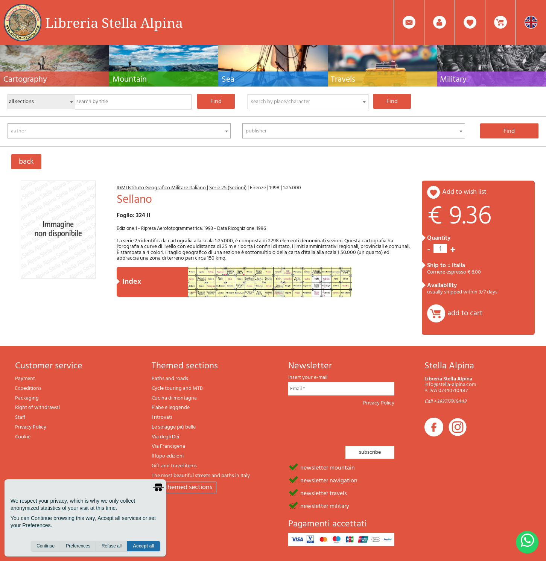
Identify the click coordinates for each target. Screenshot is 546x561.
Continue (46, 546)
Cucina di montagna (174, 398)
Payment (25, 379)
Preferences (78, 546)
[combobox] (308, 101)
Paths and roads (170, 379)
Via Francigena (168, 446)
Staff (20, 417)
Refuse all (112, 546)
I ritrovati (162, 417)
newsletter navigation (328, 480)
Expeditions (28, 388)
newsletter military (324, 506)
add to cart (464, 313)
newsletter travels (323, 493)
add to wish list (464, 192)
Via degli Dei (165, 437)
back (26, 162)
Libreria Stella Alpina (114, 23)
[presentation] (345, 423)
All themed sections (184, 487)
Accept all (143, 546)
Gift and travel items (174, 466)
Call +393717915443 (445, 401)
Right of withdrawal (37, 408)
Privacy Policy (30, 427)
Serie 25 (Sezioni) (227, 188)
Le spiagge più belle (174, 427)
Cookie (22, 437)
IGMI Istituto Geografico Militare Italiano (162, 188)
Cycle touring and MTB (177, 388)
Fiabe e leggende (171, 408)
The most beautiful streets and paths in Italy (201, 476)
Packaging (27, 398)
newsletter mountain (327, 467)
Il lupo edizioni (168, 456)
